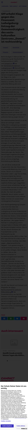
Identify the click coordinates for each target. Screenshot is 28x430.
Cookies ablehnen (21, 425)
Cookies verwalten (6, 421)
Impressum (6, 419)
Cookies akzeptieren (7, 425)
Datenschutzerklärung (20, 417)
